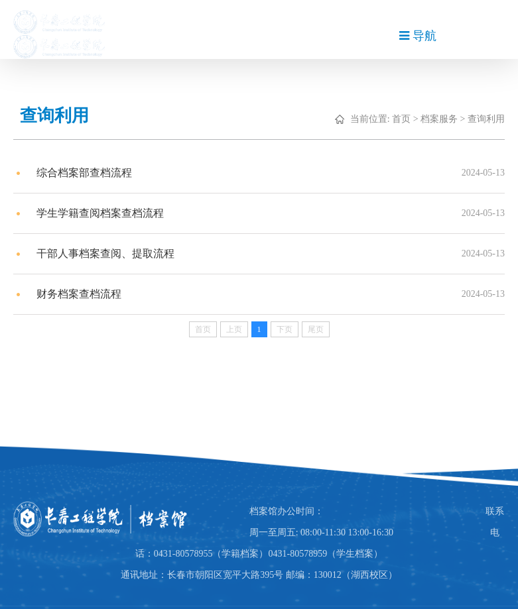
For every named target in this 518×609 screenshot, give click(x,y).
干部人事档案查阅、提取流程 (109, 253)
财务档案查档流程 (82, 294)
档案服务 (443, 119)
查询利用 (490, 119)
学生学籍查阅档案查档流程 (104, 213)
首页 (405, 119)
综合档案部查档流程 (88, 172)
